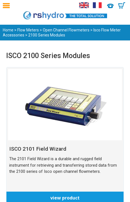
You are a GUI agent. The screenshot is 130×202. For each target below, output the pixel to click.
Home (8, 30)
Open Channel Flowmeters (66, 30)
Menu (8, 5)
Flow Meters (28, 30)
